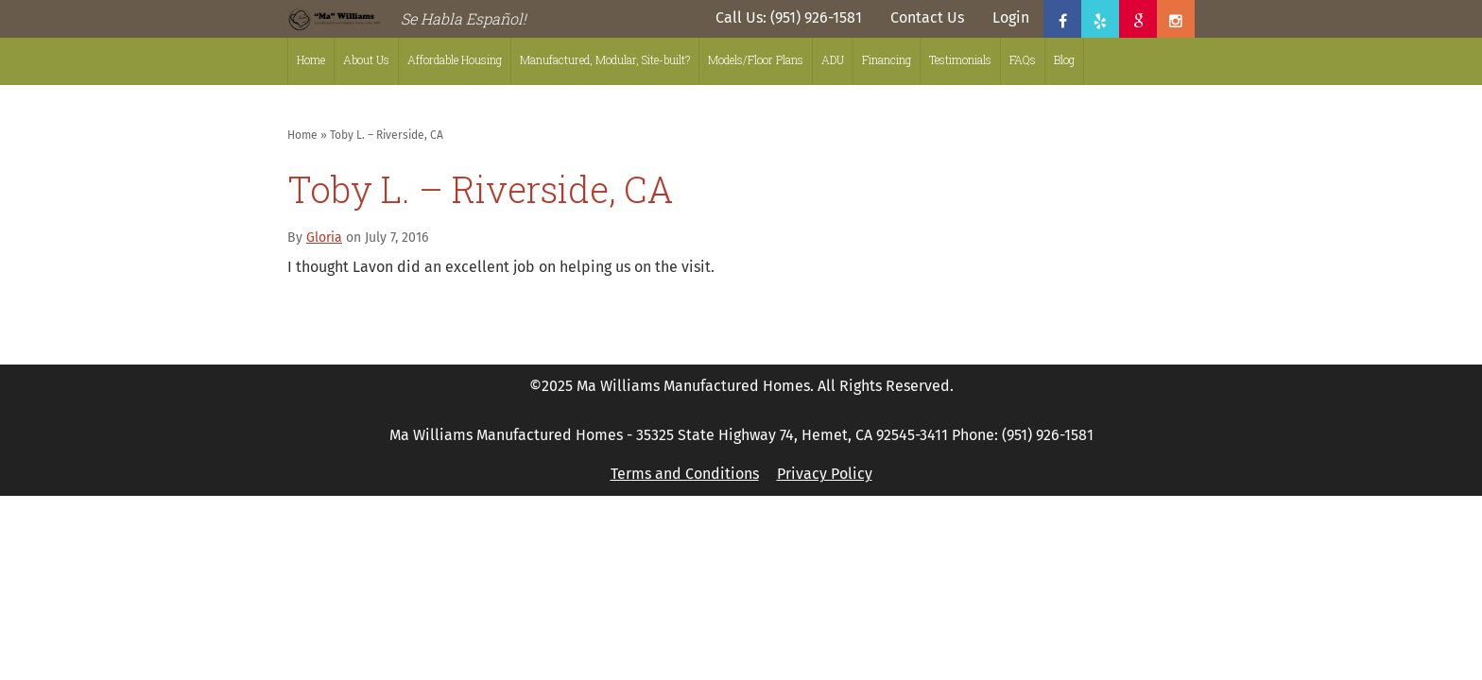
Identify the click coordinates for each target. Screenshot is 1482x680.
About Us (366, 59)
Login (1010, 17)
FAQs (1022, 59)
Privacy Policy (824, 474)
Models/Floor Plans (755, 59)
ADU (832, 59)
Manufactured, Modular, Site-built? (605, 59)
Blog (1064, 59)
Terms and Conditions (685, 474)
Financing (886, 59)
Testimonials (960, 59)
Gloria (324, 238)
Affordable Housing (454, 59)
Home (311, 59)
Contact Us (927, 17)
